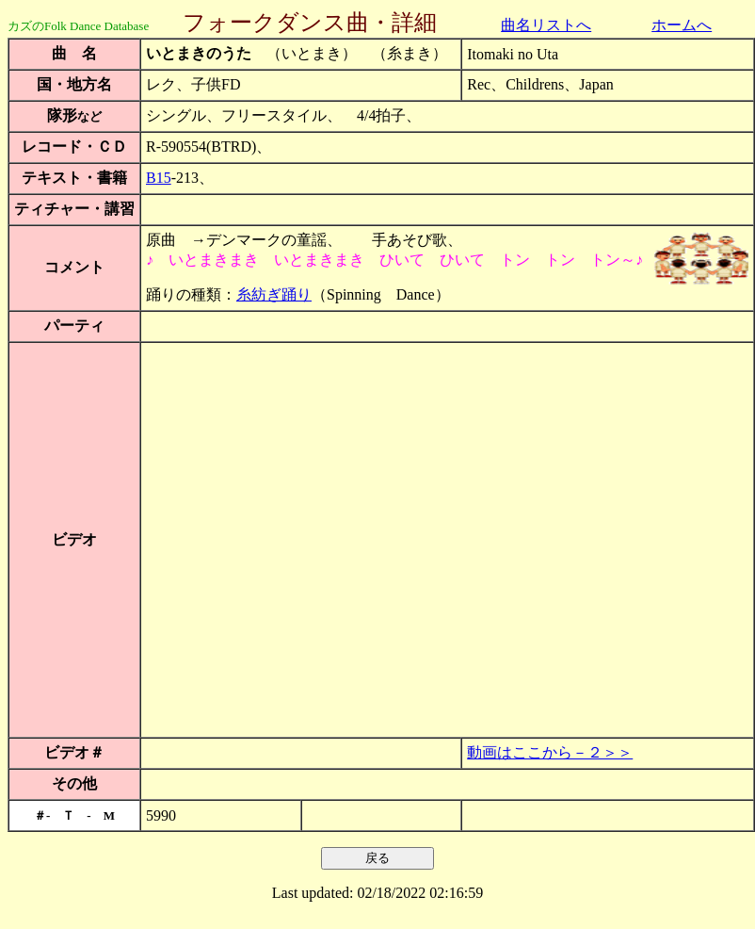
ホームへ (681, 25)
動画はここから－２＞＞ (550, 752)
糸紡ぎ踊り (274, 294)
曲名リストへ (546, 25)
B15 (158, 178)
